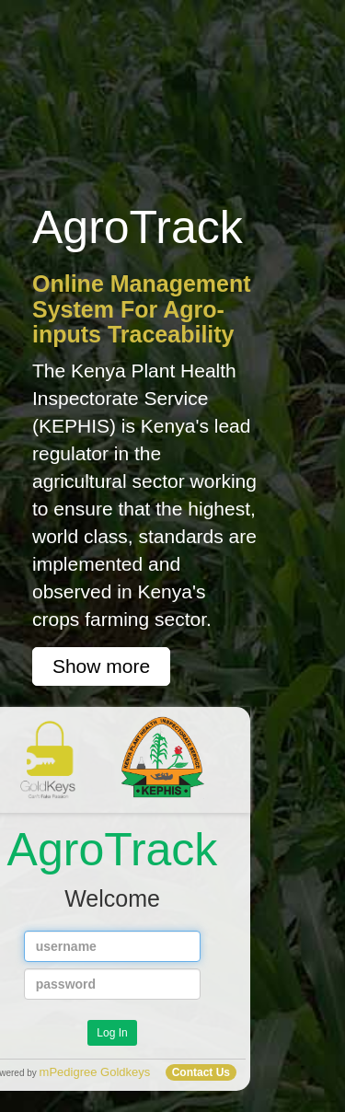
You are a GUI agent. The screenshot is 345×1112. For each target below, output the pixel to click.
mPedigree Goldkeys (95, 1072)
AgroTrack (112, 837)
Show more (101, 666)
